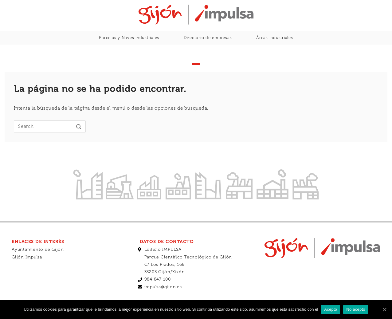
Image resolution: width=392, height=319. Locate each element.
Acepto (330, 309)
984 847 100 (157, 279)
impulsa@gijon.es (163, 286)
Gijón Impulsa (27, 257)
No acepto (355, 309)
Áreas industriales (274, 37)
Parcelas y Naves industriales (129, 37)
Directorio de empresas (208, 37)
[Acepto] (384, 309)
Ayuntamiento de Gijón (38, 249)
